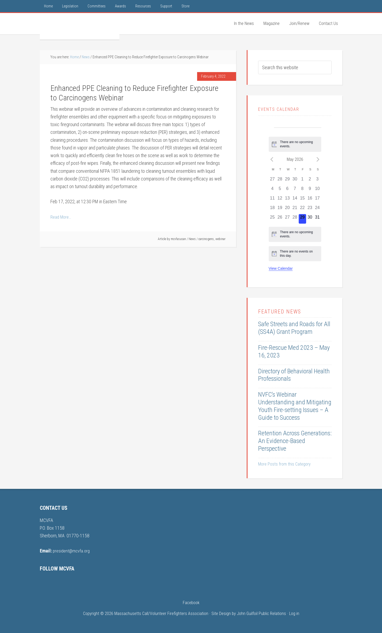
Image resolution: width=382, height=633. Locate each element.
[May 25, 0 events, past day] (272, 219)
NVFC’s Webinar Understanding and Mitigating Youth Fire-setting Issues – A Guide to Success (294, 406)
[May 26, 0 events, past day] (280, 219)
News (192, 239)
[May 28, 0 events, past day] (294, 219)
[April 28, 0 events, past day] (280, 180)
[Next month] (318, 159)
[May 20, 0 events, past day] (287, 209)
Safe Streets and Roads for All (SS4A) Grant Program (294, 327)
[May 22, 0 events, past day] (302, 209)
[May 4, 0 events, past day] (272, 190)
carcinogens (206, 239)
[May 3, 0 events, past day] (317, 180)
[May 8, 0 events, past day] (302, 190)
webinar (220, 239)
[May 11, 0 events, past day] (272, 200)
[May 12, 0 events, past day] (280, 200)
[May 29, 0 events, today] (302, 219)
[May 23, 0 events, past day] (310, 209)
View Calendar (281, 268)
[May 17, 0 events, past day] (317, 200)
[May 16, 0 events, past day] (310, 200)
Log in (294, 613)
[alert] (295, 144)
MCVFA (79, 26)
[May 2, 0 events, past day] (310, 180)
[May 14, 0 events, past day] (294, 200)
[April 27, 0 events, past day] (272, 180)
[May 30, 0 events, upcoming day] (310, 219)
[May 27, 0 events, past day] (287, 219)
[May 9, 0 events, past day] (310, 190)
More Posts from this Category (284, 464)
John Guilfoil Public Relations (261, 613)
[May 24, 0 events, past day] (317, 209)
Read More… (61, 217)
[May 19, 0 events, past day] (280, 209)
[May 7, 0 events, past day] (294, 190)
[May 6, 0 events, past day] (287, 190)
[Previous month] (272, 159)
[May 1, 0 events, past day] (302, 180)
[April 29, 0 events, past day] (287, 180)
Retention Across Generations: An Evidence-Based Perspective (295, 441)
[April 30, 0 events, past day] (294, 180)
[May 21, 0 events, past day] (294, 209)
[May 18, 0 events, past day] (272, 209)
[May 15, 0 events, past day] (302, 200)
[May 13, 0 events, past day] (287, 200)
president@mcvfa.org (72, 551)
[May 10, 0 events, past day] (317, 190)
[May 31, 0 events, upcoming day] (317, 219)
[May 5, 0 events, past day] (280, 190)
